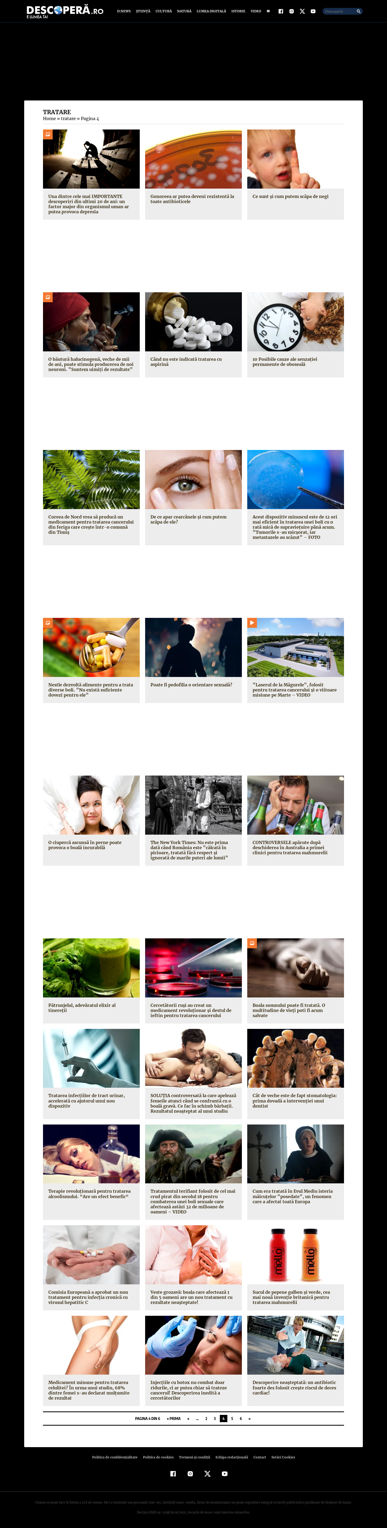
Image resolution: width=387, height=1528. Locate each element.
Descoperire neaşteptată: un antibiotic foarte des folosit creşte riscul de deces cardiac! (293, 1388)
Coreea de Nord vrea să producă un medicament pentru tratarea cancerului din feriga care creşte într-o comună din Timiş (90, 524)
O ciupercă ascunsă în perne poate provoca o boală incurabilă (84, 845)
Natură (184, 11)
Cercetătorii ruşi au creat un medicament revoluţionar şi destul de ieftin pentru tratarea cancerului (193, 1010)
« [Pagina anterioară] (188, 1419)
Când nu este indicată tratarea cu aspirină (185, 362)
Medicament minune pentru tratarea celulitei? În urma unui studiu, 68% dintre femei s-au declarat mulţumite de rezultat (90, 1390)
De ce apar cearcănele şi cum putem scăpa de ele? (187, 519)
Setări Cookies (280, 1458)
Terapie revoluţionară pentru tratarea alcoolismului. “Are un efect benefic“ (87, 1194)
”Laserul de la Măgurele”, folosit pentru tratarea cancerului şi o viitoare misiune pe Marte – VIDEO (294, 690)
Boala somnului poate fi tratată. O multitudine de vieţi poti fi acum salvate (294, 1008)
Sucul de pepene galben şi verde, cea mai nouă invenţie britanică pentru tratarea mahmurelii (295, 1297)
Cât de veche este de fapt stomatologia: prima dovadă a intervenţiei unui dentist (295, 1098)
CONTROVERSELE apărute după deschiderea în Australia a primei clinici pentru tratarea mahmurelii (294, 848)
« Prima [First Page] (174, 1419)
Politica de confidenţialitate (117, 1458)
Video (255, 11)
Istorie (237, 11)
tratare (67, 119)
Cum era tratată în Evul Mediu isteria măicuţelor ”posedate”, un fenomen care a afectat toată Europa (295, 1197)
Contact (257, 1458)
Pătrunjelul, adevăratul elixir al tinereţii (89, 1005)
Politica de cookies (158, 1458)
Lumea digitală (210, 11)
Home (49, 119)
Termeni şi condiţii (194, 1458)
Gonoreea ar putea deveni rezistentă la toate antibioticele (191, 199)
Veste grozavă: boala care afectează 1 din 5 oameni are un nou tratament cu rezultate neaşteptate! (193, 1297)
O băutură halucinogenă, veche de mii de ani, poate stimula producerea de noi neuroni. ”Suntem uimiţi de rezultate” (91, 364)
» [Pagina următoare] (249, 1419)
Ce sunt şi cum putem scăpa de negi (290, 196)
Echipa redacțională (230, 1458)
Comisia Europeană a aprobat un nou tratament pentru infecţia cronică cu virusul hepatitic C (87, 1297)
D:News (124, 11)
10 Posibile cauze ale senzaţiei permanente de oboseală (284, 362)
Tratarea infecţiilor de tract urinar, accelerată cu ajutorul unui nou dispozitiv (84, 1101)
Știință (143, 11)
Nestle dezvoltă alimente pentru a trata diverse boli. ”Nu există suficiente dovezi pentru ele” (91, 690)
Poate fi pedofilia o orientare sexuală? (190, 685)
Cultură (163, 11)
